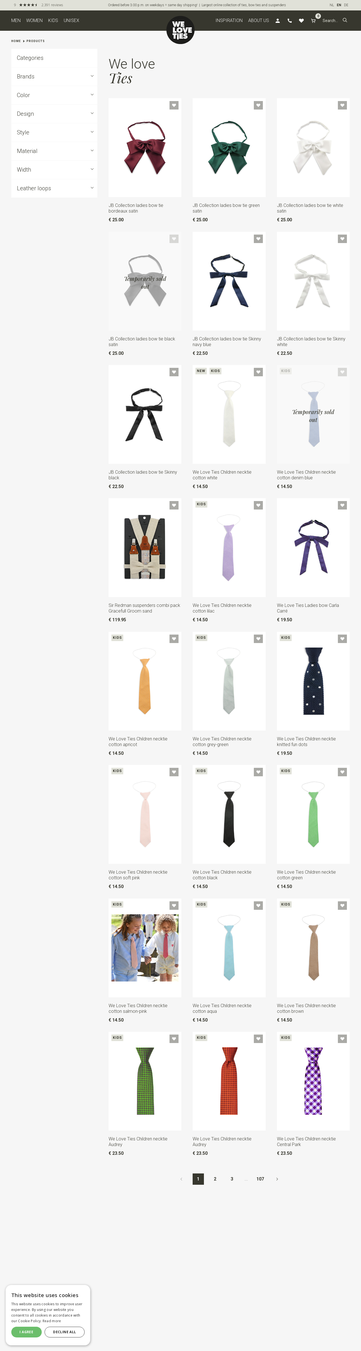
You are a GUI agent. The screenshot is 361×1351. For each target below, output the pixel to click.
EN (339, 5)
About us (258, 20)
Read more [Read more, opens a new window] (52, 1321)
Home (16, 41)
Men (16, 20)
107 (260, 1179)
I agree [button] (26, 1332)
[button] (345, 21)
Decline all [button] (64, 1332)
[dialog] (48, 1315)
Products (36, 41)
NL (332, 5)
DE (346, 5)
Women (34, 20)
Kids (53, 20)
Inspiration (229, 20)
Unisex (71, 20)
